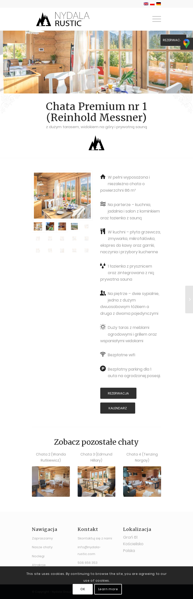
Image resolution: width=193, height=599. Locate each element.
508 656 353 (88, 562)
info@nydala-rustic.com (89, 550)
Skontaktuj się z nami (95, 538)
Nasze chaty (42, 547)
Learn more (108, 589)
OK (82, 589)
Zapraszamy (42, 538)
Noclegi (38, 556)
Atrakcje (39, 565)
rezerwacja (173, 40)
